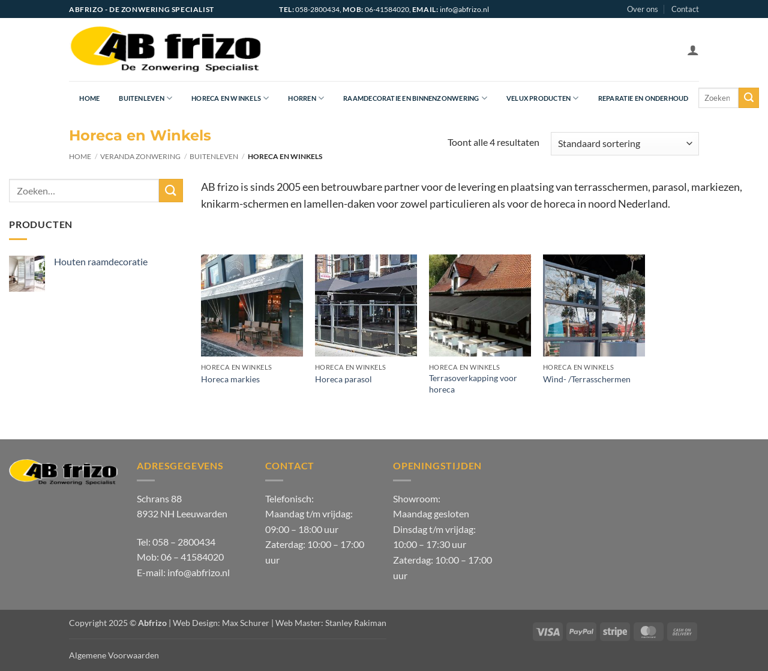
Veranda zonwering (140, 156)
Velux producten (542, 98)
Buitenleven (145, 98)
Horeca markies (230, 379)
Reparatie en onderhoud (643, 98)
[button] (693, 50)
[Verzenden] (749, 98)
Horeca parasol (343, 379)
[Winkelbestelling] (625, 143)
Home (89, 98)
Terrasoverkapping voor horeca (473, 383)
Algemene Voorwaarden (114, 655)
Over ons (642, 9)
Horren (306, 98)
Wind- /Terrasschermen (587, 379)
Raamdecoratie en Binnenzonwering (415, 98)
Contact (685, 9)
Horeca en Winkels (230, 98)
